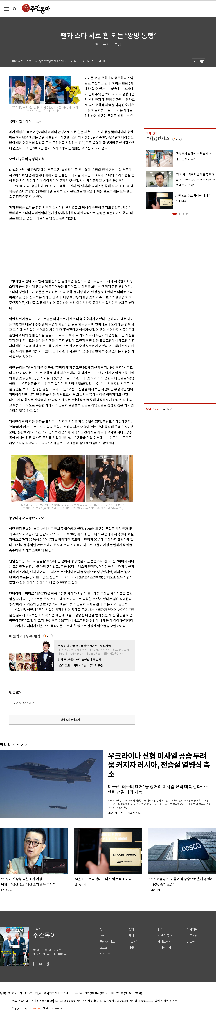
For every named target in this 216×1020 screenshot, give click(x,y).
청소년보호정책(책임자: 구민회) (124, 993)
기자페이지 (164, 947)
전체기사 (104, 954)
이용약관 (78, 993)
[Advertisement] (63, 249)
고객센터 (66, 993)
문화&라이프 (107, 942)
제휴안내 (54, 993)
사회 (102, 935)
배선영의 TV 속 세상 (24, 636)
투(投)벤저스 (157, 138)
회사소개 (17, 993)
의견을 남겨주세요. (24, 703)
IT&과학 (133, 942)
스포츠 (103, 947)
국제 (131, 935)
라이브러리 (164, 942)
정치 (102, 929)
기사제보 (192, 929)
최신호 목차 (165, 935)
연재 (160, 929)
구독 (48, 636)
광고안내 (192, 942)
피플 (131, 947)
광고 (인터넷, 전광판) (36, 993)
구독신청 (192, 935)
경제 (131, 929)
